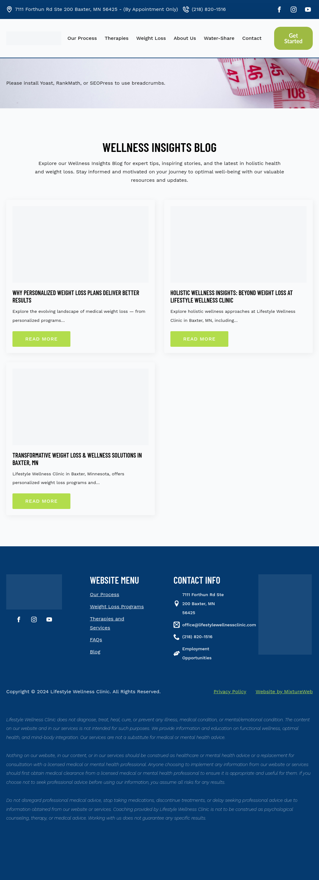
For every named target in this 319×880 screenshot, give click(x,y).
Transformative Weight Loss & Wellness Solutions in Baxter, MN (77, 458)
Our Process (82, 38)
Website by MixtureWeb (284, 691)
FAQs (96, 639)
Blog (95, 652)
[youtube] (308, 9)
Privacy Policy (230, 691)
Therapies (116, 38)
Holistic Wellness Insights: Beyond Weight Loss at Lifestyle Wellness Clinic (231, 296)
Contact (251, 38)
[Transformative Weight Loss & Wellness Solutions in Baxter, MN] (80, 407)
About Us (185, 38)
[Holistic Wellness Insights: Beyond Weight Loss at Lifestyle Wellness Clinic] (238, 244)
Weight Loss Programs (117, 606)
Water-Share (219, 38)
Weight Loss (151, 38)
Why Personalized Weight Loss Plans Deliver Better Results (75, 296)
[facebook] (279, 9)
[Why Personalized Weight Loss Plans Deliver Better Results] (80, 244)
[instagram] (293, 9)
